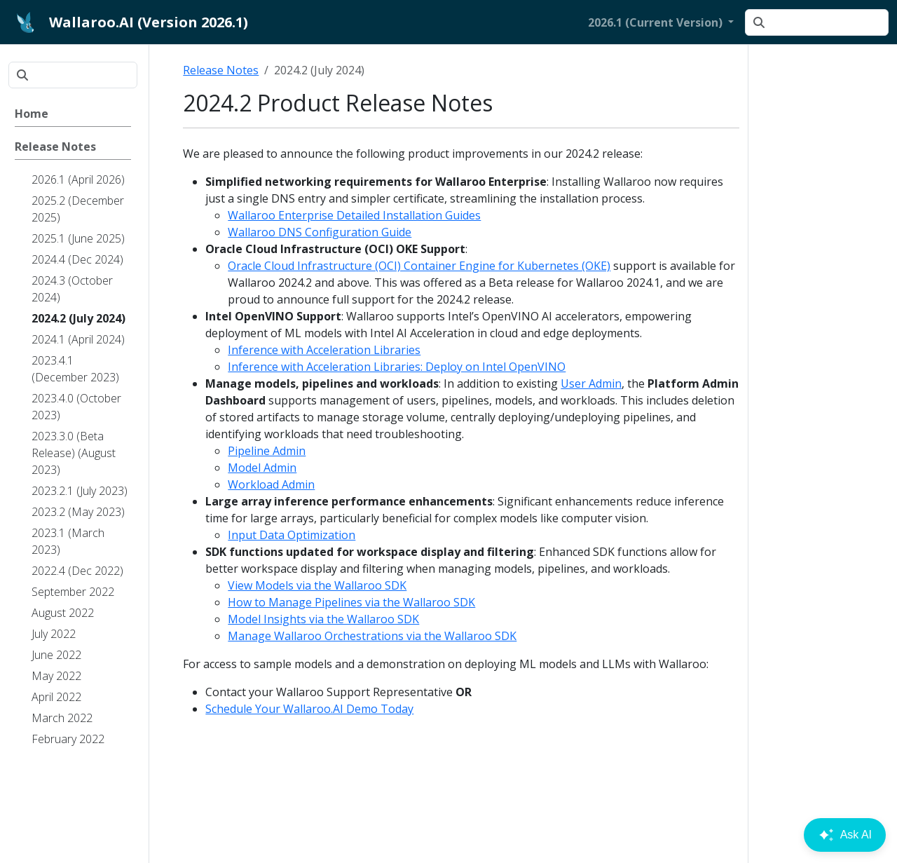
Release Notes (221, 70)
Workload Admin (271, 484)
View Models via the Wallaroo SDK (317, 585)
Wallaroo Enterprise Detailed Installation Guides (354, 215)
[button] (660, 22)
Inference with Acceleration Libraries (324, 350)
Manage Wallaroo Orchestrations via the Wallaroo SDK (372, 636)
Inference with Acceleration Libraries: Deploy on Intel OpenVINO (397, 366)
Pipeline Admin (267, 450)
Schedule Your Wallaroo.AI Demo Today (309, 708)
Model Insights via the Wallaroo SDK (323, 619)
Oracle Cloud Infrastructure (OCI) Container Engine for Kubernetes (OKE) (419, 265)
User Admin (591, 383)
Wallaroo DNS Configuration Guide (319, 232)
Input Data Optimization (291, 535)
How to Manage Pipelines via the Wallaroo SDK (351, 602)
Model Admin (262, 467)
